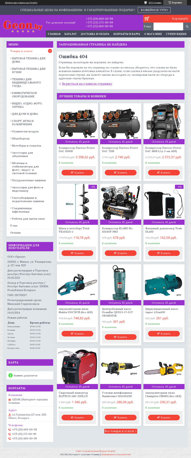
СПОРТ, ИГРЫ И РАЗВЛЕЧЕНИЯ (23, 122)
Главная (54, 34)
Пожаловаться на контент (116, 454)
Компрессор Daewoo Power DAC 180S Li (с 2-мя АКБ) (163, 149)
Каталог (70, 34)
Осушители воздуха (25, 131)
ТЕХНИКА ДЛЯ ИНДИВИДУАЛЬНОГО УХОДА (26, 83)
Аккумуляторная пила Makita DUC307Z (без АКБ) (76, 310)
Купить (79, 172)
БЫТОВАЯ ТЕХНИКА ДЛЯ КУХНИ (29, 70)
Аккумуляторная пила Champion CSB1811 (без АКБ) (163, 394)
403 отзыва (155, 2)
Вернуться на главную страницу (87, 84)
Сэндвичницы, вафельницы (22, 210)
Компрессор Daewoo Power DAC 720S (120, 149)
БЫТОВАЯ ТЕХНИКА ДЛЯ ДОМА (29, 60)
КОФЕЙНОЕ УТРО (154, 10)
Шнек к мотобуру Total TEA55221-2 (74, 230)
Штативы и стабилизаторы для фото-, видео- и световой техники (25, 168)
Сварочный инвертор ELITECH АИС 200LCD (73, 394)
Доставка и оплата (95, 34)
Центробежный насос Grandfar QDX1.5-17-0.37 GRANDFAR (117, 312)
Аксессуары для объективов (22, 154)
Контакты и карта (126, 34)
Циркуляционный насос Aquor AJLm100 (161, 310)
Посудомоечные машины (29, 180)
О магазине (153, 34)
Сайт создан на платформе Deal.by (95, 451)
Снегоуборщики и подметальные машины (28, 199)
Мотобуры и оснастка (26, 145)
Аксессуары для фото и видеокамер (27, 189)
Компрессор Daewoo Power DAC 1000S (77, 149)
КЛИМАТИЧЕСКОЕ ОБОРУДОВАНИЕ (24, 94)
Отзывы (15, 232)
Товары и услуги (21, 51)
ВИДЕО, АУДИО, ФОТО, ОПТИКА (27, 105)
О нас (14, 225)
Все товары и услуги (119, 431)
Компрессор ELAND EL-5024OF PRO (117, 230)
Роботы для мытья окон (28, 218)
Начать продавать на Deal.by (21, 2)
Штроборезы (20, 138)
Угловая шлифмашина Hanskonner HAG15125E (117, 394)
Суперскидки (176, 34)
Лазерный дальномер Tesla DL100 (163, 230)
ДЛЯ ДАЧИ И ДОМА (25, 114)
